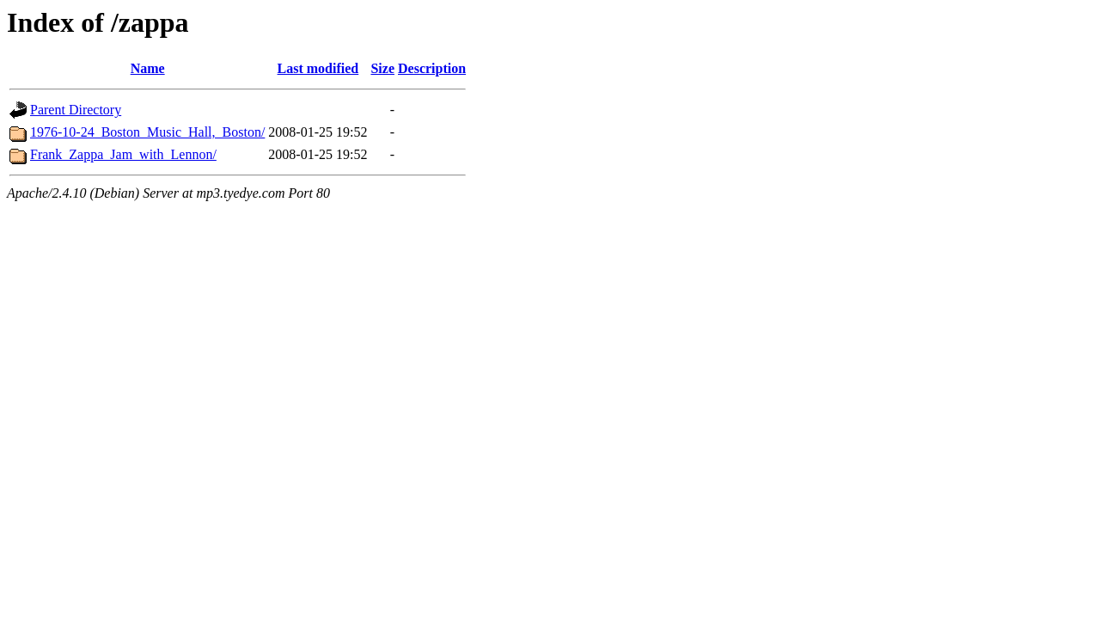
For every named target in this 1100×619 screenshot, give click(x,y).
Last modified (318, 68)
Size (382, 68)
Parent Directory (75, 109)
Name (148, 68)
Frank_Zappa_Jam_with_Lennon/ (123, 154)
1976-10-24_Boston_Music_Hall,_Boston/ (147, 132)
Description (432, 68)
